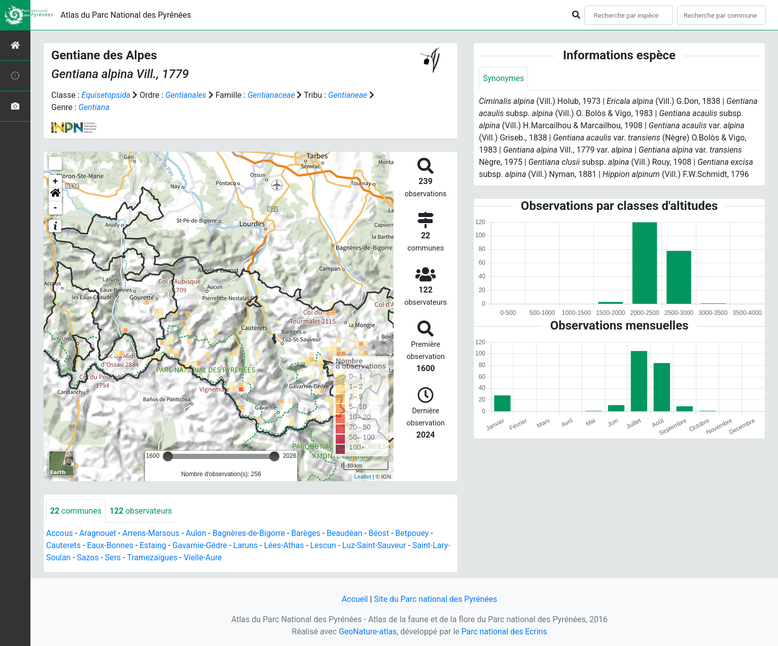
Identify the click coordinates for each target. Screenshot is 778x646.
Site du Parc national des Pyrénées (435, 599)
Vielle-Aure (204, 558)
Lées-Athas (286, 546)
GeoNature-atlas (367, 631)
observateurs (141, 511)
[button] (55, 194)
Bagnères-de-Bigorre (251, 534)
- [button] (55, 208)
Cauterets (63, 546)
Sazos (88, 558)
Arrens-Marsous (152, 534)
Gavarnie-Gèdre (201, 546)
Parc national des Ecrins (504, 631)
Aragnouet (98, 534)
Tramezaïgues (153, 558)
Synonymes (503, 78)
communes (76, 511)
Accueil (354, 599)
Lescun (326, 546)
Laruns (247, 546)
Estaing (153, 546)
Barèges (308, 534)
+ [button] (55, 181)
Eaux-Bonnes (110, 546)
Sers (113, 558)
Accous (59, 534)
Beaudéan (348, 534)
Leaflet (362, 477)
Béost (382, 534)
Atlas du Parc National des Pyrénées (125, 15)
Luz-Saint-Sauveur (377, 546)
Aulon (197, 534)
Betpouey (416, 534)
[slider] (168, 456)
